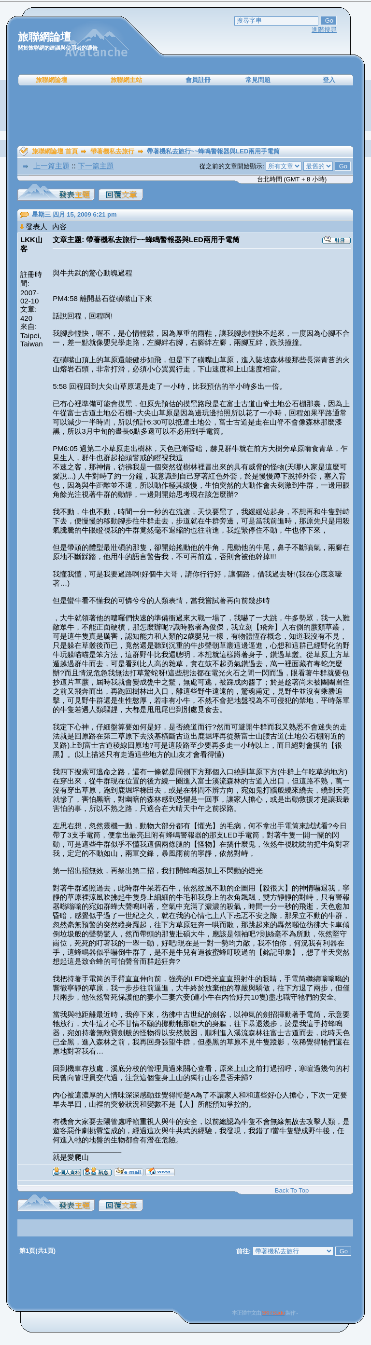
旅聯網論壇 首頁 (55, 151)
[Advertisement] (185, 115)
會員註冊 (198, 79)
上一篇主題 (51, 166)
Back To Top (292, 1190)
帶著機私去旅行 (112, 151)
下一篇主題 (96, 166)
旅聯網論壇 (51, 79)
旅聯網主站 (126, 79)
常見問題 (258, 79)
